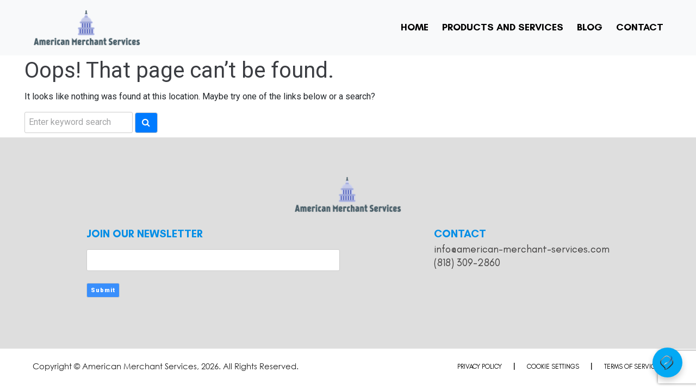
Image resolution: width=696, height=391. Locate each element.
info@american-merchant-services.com (522, 249)
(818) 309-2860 (467, 262)
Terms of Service (631, 366)
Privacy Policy (479, 366)
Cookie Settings (553, 366)
